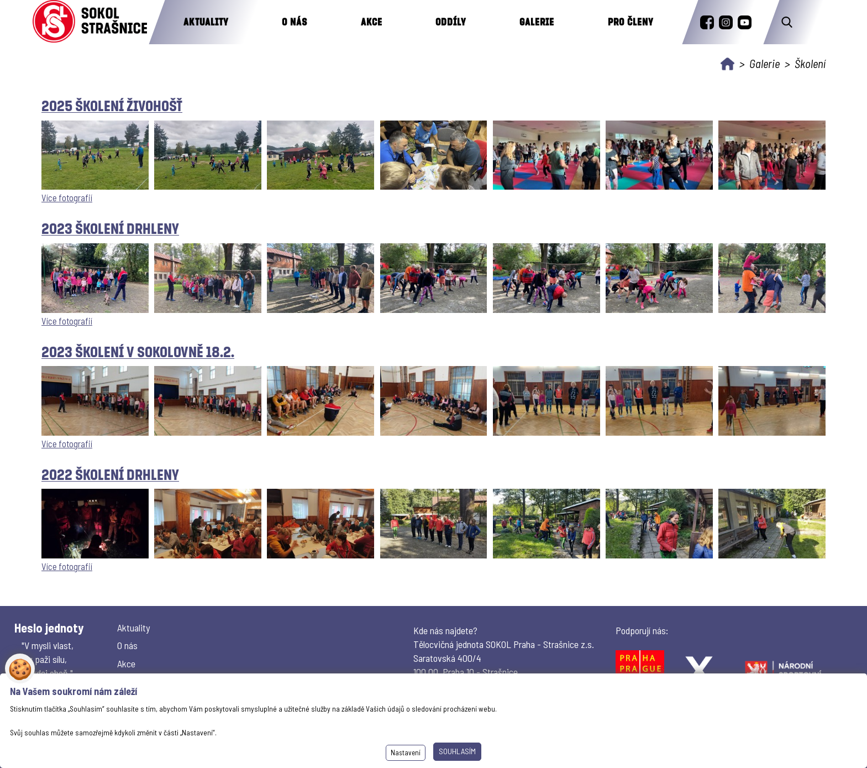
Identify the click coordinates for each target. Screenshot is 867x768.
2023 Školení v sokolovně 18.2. (137, 351)
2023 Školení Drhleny (110, 228)
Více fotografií (66, 197)
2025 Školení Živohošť (111, 105)
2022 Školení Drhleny (110, 474)
